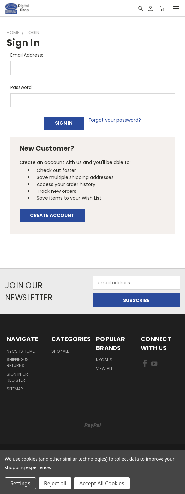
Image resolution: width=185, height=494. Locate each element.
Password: (21, 87)
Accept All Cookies (101, 483)
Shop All (60, 351)
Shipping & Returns (17, 362)
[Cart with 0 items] (162, 8)
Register (16, 380)
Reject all (55, 483)
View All (104, 368)
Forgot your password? (115, 120)
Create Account (52, 215)
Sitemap (15, 389)
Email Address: (26, 55)
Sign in (14, 374)
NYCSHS (104, 360)
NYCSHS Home (21, 351)
